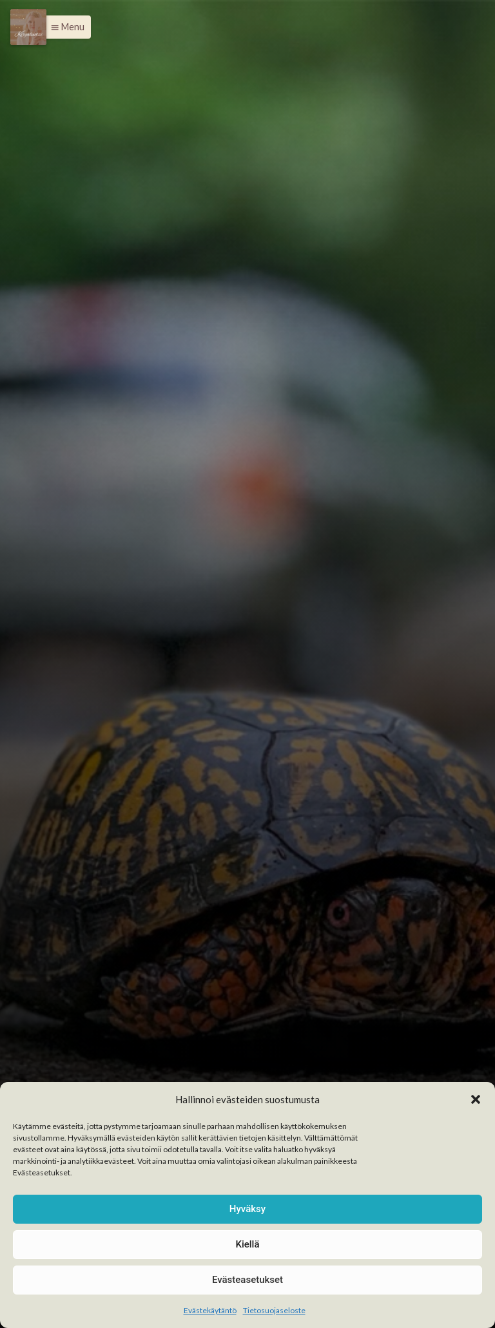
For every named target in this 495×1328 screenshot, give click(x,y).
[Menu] (28, 27)
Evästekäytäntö (210, 1310)
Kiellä (247, 1244)
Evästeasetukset (247, 1279)
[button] (475, 1099)
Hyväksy (247, 1209)
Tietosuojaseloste (274, 1310)
